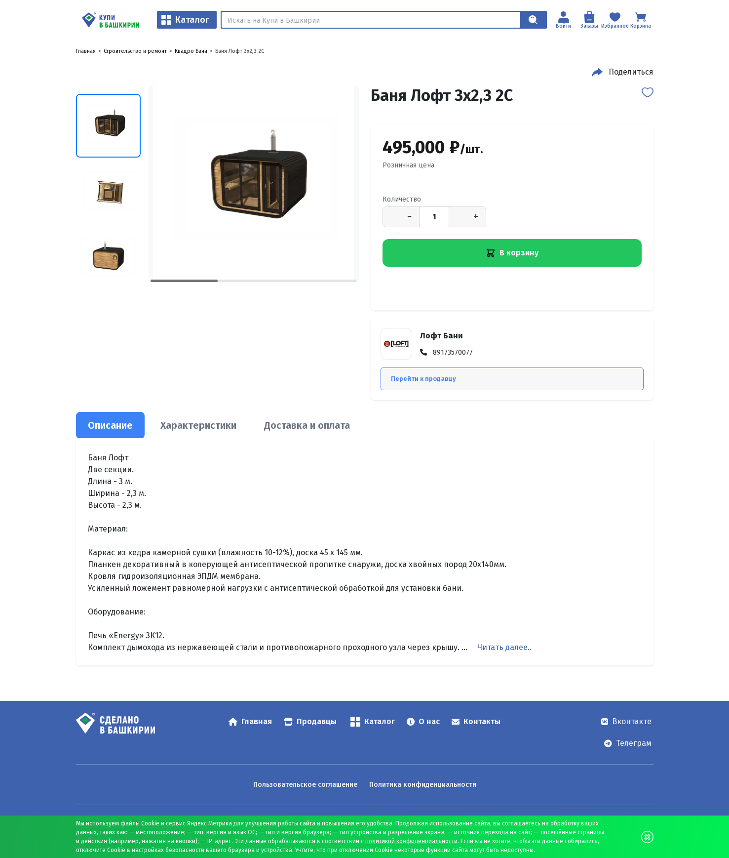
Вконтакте (626, 721)
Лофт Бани (441, 335)
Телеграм (628, 743)
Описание (110, 425)
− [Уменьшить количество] (409, 216)
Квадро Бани (191, 51)
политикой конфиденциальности (411, 841)
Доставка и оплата (307, 425)
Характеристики (198, 425)
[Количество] (434, 217)
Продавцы (310, 721)
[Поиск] (371, 20)
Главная (86, 51)
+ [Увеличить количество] (475, 216)
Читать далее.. (504, 647)
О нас (423, 721)
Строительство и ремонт (135, 51)
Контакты (476, 721)
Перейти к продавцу (423, 378)
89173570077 (453, 352)
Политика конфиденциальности (422, 784)
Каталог (185, 19)
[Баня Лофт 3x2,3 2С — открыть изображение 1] (254, 185)
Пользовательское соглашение (305, 784)
